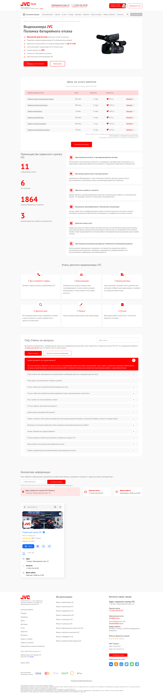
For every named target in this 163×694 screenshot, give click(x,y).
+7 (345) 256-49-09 (80, 5)
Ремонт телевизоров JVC (65, 615)
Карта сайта (25, 663)
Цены (57, 14)
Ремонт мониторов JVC (64, 619)
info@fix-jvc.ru (114, 618)
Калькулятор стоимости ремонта (33, 646)
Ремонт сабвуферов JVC (64, 637)
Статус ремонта (136, 14)
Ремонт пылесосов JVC (64, 624)
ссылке (31, 657)
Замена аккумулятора (36, 117)
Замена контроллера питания (39, 130)
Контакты (120, 14)
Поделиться (111, 664)
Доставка (78, 14)
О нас (64, 14)
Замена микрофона (35, 111)
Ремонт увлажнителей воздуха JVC (68, 641)
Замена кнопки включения (38, 105)
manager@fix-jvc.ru (116, 623)
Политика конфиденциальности (81, 681)
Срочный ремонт (47, 14)
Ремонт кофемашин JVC (64, 611)
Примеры (24, 617)
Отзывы (71, 14)
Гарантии (86, 14)
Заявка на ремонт (109, 14)
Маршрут (28, 546)
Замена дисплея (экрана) (37, 124)
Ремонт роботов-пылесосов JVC (67, 632)
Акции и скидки (96, 14)
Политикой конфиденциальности (63, 485)
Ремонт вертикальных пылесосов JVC (69, 628)
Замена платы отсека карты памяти (41, 99)
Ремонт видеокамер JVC (65, 602)
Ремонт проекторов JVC (64, 606)
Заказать (130, 99)
